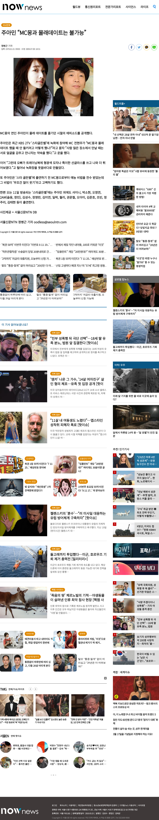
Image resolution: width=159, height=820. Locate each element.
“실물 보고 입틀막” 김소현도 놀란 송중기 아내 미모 (86, 721)
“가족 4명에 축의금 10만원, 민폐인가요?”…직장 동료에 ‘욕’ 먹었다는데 (50, 721)
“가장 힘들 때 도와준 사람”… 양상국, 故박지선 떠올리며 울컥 (59, 764)
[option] (51, 710)
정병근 (4, 45)
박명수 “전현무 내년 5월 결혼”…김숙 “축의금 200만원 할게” (59, 748)
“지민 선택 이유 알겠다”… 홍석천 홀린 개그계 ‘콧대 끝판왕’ (22, 764)
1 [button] (51, 775)
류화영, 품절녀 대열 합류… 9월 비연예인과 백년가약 (23, 748)
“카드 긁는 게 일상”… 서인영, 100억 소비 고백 (96, 764)
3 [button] (55, 775)
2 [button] (53, 775)
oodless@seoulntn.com (50, 222)
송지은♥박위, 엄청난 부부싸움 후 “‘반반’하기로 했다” (96, 748)
